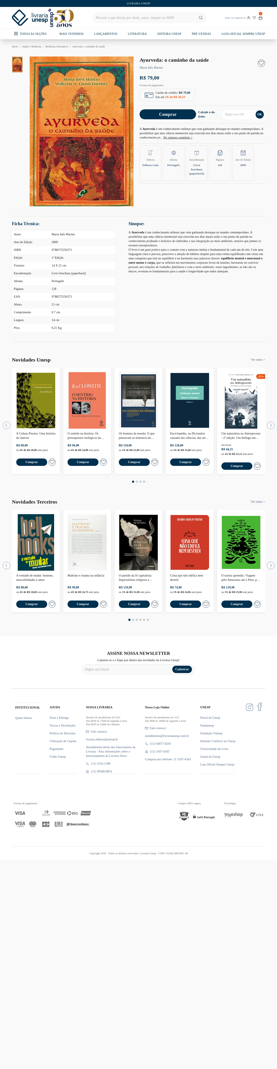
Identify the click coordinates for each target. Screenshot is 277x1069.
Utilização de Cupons (63, 741)
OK (259, 114)
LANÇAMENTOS (105, 34)
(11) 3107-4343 (157, 751)
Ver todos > (258, 359)
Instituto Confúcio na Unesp (217, 741)
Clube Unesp (58, 756)
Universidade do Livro (214, 749)
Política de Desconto (63, 733)
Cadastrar (182, 669)
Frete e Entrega (59, 717)
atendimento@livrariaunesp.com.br (167, 736)
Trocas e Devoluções (63, 725)
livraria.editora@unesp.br (102, 739)
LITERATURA (137, 34)
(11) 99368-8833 (99, 771)
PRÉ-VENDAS (201, 34)
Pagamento (57, 749)
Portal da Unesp (210, 717)
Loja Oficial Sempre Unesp (217, 764)
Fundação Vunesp (211, 733)
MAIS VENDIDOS (72, 34)
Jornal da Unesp (210, 756)
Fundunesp (207, 725)
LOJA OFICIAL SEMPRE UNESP (243, 34)
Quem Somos (23, 718)
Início (15, 46)
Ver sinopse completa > (177, 137)
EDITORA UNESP (169, 34)
